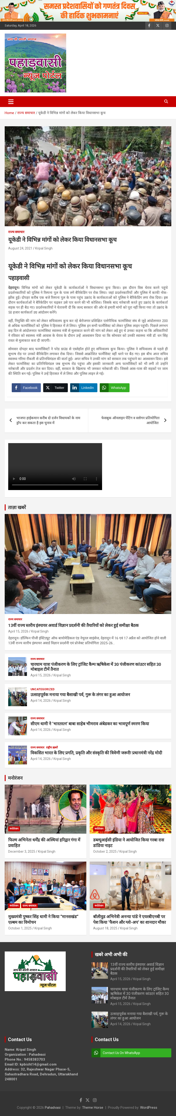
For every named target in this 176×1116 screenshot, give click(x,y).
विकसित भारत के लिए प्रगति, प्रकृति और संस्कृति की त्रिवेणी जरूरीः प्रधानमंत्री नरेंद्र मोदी (96, 752)
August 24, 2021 (20, 248)
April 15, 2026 (18, 631)
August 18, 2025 (105, 928)
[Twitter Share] (55, 387)
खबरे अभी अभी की (111, 954)
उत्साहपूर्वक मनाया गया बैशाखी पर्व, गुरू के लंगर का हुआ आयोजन (80, 694)
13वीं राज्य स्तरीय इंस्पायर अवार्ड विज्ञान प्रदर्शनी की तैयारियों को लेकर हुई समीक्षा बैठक (73, 625)
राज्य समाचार (16, 232)
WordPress (148, 1107)
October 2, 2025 (105, 851)
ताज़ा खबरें (17, 507)
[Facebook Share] (26, 387)
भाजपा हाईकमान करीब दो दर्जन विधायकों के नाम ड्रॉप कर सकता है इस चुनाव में (48, 420)
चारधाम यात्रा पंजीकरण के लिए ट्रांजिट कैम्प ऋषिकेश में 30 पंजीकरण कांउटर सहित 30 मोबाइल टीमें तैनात (139, 993)
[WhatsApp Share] (115, 387)
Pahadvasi (53, 1107)
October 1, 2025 (20, 928)
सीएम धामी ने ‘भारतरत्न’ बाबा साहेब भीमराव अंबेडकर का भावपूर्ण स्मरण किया (90, 723)
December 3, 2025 (21, 851)
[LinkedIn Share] (83, 387)
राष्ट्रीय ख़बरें (52, 747)
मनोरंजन (15, 778)
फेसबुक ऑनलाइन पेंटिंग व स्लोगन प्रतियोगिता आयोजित (130, 420)
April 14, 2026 (41, 700)
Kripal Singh (44, 248)
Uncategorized (42, 689)
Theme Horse (92, 1107)
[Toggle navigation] (11, 101)
